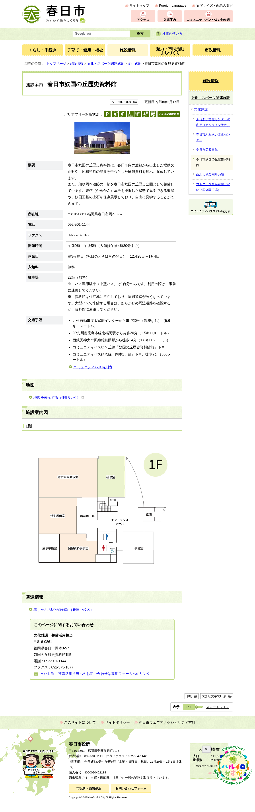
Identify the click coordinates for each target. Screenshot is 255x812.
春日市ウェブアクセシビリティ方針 (167, 722)
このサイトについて (80, 722)
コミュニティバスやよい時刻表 (208, 19)
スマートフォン (217, 707)
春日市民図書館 (207, 150)
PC (188, 707)
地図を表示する (58, 397)
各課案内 (170, 19)
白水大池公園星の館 (210, 174)
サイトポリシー (117, 722)
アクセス (143, 19)
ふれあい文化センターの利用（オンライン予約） (213, 122)
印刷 (189, 696)
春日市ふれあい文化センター (213, 137)
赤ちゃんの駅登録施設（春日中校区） (63, 610)
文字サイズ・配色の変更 (214, 5)
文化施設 (134, 63)
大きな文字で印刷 (214, 696)
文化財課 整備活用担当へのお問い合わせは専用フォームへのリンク (95, 674)
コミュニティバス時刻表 (92, 367)
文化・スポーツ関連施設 (105, 63)
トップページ (56, 63)
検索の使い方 (172, 33)
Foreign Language (172, 5)
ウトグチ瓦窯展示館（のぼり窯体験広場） (213, 187)
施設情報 (76, 63)
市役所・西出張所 (88, 788)
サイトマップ (139, 5)
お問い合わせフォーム (130, 788)
